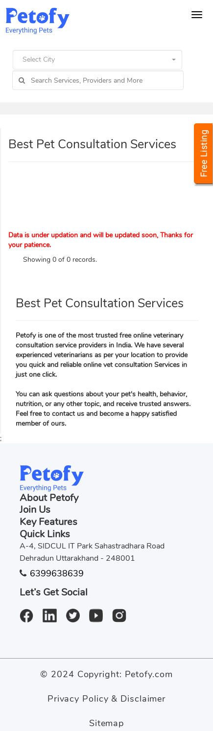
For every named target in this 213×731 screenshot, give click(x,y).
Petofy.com (149, 674)
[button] (97, 59)
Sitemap (106, 723)
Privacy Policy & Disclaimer (106, 699)
